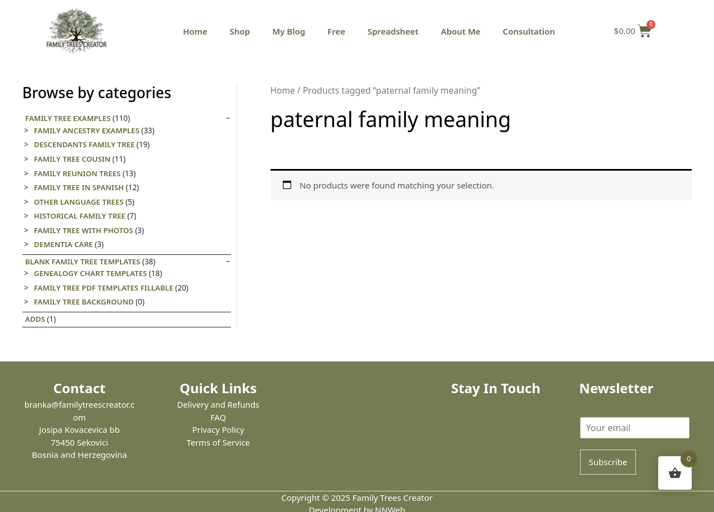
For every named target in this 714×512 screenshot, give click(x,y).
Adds (35, 319)
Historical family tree (80, 216)
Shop (240, 31)
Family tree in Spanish (80, 187)
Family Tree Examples (68, 118)
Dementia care (64, 244)
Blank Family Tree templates (83, 262)
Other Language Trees (79, 202)
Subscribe (608, 461)
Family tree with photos (84, 230)
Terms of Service (218, 442)
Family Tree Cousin (73, 159)
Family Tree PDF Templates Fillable (105, 288)
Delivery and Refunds (218, 404)
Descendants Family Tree (85, 144)
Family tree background (85, 302)
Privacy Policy (218, 429)
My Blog (288, 31)
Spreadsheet (393, 31)
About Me (460, 31)
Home (195, 31)
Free (336, 31)
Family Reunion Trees (78, 173)
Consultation (529, 31)
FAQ (218, 417)
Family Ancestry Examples (87, 130)
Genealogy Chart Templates (91, 273)
